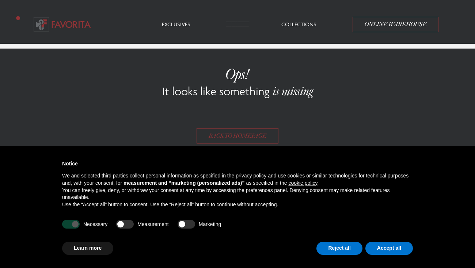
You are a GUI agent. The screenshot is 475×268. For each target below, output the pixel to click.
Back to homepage (237, 135)
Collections (298, 24)
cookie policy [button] (302, 183)
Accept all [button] (389, 248)
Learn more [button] (88, 248)
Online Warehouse (395, 24)
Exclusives (176, 24)
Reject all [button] (339, 248)
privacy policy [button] (251, 176)
